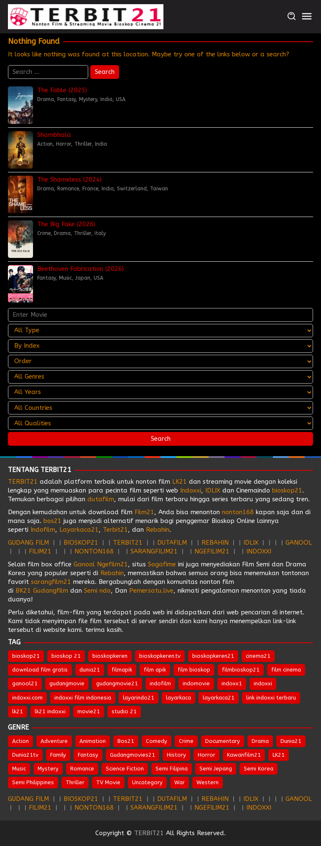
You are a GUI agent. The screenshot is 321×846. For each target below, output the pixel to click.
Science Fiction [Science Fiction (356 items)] (125, 768)
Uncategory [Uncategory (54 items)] (147, 782)
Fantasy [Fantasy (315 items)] (88, 755)
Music (65, 278)
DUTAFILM (172, 542)
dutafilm (100, 499)
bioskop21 (287, 490)
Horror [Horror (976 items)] (206, 755)
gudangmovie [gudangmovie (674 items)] (66, 683)
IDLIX (212, 490)
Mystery (88, 99)
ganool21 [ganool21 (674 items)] (25, 683)
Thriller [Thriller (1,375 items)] (75, 782)
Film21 (144, 512)
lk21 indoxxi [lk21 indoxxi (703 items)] (50, 711)
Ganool (84, 564)
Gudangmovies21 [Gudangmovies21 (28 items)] (132, 755)
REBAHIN (215, 542)
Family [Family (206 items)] (58, 755)
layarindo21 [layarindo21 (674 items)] (138, 697)
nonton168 (238, 512)
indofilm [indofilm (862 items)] (160, 683)
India (106, 99)
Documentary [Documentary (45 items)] (222, 741)
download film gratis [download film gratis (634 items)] (40, 670)
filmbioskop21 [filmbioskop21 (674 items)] (241, 670)
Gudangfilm (50, 590)
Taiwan (159, 189)
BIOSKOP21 (81, 542)
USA (120, 99)
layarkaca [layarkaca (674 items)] (178, 697)
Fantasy (66, 99)
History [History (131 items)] (176, 755)
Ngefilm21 (112, 564)
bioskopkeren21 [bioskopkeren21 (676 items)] (213, 656)
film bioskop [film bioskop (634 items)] (194, 670)
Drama (45, 99)
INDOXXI (258, 551)
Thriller (83, 144)
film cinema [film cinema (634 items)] (286, 670)
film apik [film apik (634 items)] (155, 670)
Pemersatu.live (151, 590)
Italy (100, 233)
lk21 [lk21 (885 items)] (17, 711)
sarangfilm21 (52, 582)
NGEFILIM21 (211, 551)
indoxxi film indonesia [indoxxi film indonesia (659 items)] (82, 697)
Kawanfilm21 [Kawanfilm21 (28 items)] (244, 755)
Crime (44, 233)
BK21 (23, 590)
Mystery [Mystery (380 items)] (48, 768)
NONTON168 (94, 551)
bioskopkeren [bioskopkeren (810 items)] (109, 656)
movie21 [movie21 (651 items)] (88, 711)
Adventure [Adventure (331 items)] (54, 741)
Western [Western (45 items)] (207, 782)
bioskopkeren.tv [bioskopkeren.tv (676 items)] (160, 656)
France (90, 189)
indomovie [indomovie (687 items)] (196, 683)
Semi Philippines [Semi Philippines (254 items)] (33, 782)
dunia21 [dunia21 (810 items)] (89, 670)
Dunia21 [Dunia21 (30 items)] (290, 741)
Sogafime (162, 564)
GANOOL (298, 542)
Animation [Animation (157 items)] (92, 741)
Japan (82, 278)
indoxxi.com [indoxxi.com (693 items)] (27, 697)
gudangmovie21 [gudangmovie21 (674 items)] (117, 683)
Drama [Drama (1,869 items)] (260, 741)
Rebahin (157, 529)
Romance (68, 189)
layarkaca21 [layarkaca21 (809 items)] (218, 697)
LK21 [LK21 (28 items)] (279, 755)
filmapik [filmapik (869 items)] (122, 670)
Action (45, 144)
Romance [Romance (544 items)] (82, 768)
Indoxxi (190, 490)
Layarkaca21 (79, 529)
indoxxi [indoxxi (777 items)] (263, 683)
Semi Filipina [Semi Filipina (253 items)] (171, 768)
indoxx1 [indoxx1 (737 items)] (232, 683)
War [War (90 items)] (179, 782)
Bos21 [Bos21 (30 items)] (125, 741)
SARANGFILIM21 (154, 551)
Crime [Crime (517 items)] (186, 741)
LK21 (179, 481)
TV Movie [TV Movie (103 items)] (108, 782)
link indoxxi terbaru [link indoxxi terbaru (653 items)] (271, 697)
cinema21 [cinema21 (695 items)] (258, 656)
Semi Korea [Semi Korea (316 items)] (258, 768)
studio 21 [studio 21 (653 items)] (124, 711)
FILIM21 (40, 551)
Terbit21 (115, 529)
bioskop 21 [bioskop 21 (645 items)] (66, 656)
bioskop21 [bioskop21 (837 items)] (26, 656)
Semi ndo (97, 590)
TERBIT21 (23, 481)
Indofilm (43, 529)
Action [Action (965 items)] (20, 741)
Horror (63, 144)
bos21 (52, 521)
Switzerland (132, 189)
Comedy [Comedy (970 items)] (156, 741)
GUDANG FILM (28, 542)
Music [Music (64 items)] (19, 768)
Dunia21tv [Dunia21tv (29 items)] (25, 755)
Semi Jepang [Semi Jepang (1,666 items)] (215, 768)
